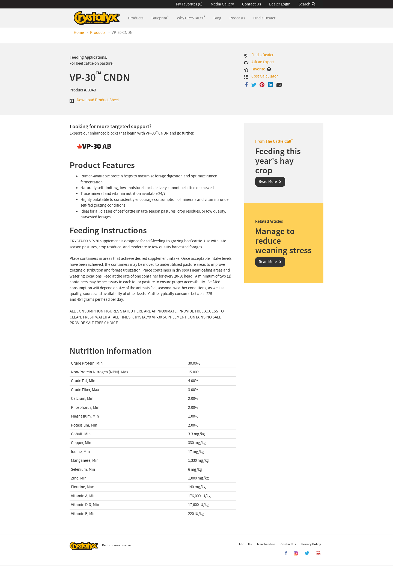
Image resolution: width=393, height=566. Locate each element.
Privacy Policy (311, 544)
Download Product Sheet (98, 100)
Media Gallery (222, 4)
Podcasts (237, 18)
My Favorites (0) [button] (189, 4)
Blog (217, 18)
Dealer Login (279, 4)
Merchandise (266, 544)
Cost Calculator (264, 76)
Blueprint (160, 18)
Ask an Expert (262, 62)
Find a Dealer (264, 18)
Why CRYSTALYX (191, 18)
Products (137, 18)
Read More (268, 181)
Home (79, 32)
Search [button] (307, 4)
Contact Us (251, 4)
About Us (245, 544)
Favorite (258, 69)
